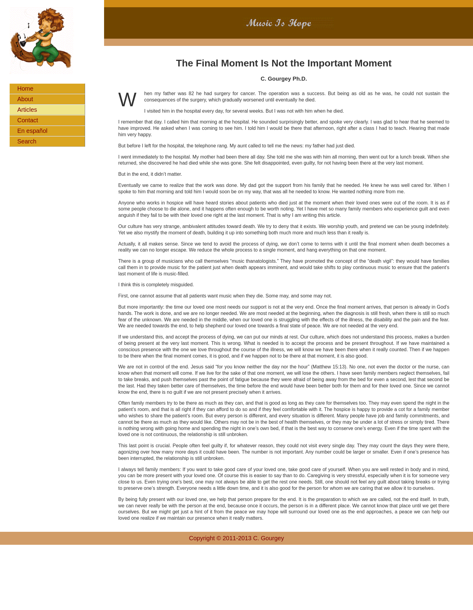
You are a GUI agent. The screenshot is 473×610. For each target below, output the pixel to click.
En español (32, 130)
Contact (27, 120)
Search (26, 141)
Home (25, 88)
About (25, 99)
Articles (27, 109)
